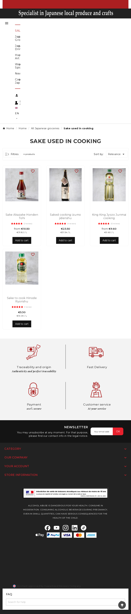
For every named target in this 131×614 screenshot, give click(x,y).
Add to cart (21, 240)
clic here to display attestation (100, 586)
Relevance (117, 154)
